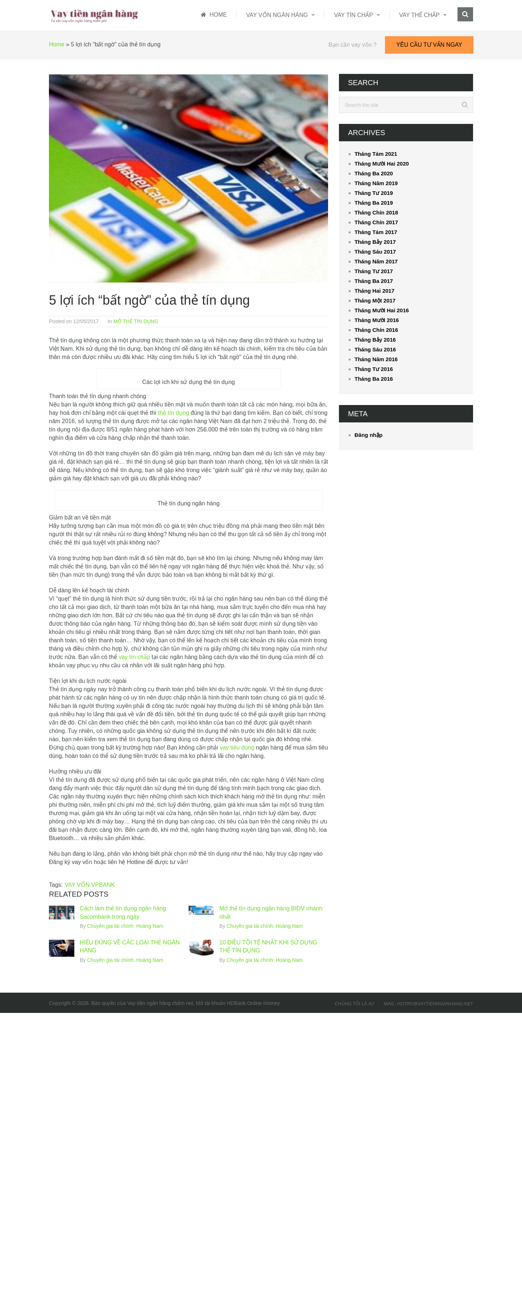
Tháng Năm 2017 (376, 261)
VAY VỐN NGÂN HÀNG (277, 15)
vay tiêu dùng (237, 747)
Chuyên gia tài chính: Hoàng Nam (125, 926)
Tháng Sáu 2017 (375, 252)
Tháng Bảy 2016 (375, 340)
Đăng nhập (368, 435)
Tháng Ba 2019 (374, 203)
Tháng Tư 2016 (374, 369)
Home (57, 44)
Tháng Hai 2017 (374, 291)
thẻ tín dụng (173, 413)
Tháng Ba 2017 (374, 281)
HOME (214, 15)
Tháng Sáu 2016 (375, 349)
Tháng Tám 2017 (376, 232)
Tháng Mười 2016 (377, 320)
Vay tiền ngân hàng (149, 1003)
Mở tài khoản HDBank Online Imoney (238, 1003)
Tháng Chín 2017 (376, 222)
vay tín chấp (134, 657)
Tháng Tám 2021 (376, 154)
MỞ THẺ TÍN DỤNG (135, 321)
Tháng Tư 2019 (374, 193)
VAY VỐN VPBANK (90, 885)
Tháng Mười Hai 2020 (382, 163)
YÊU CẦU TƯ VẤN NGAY (429, 45)
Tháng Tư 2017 (374, 271)
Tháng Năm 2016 (376, 359)
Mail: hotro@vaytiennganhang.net (428, 1003)
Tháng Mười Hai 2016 (382, 310)
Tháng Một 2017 (375, 300)
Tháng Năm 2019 (376, 183)
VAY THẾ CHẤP (419, 15)
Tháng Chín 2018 (376, 212)
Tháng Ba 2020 (374, 173)
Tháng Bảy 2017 (375, 242)
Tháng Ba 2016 (374, 379)
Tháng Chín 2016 (376, 330)
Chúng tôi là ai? (354, 1003)
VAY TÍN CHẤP (353, 15)
